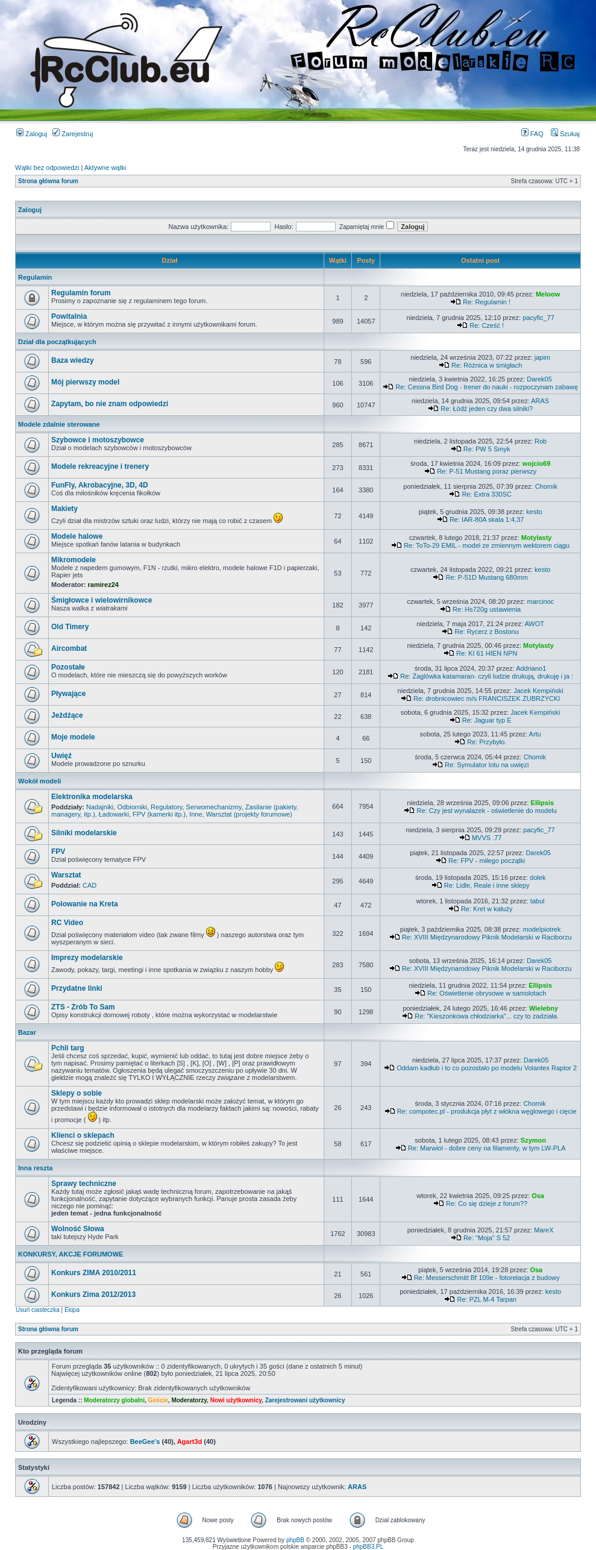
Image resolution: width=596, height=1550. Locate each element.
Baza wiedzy (72, 360)
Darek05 (539, 379)
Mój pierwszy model (85, 382)
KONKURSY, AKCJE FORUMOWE (70, 1254)
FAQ (532, 133)
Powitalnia (69, 316)
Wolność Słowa (77, 1229)
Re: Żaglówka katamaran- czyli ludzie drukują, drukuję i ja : (486, 676)
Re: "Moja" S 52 (486, 1237)
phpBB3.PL (368, 1546)
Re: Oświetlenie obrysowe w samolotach (486, 993)
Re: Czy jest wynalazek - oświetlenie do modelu (487, 810)
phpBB (295, 1540)
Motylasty (536, 537)
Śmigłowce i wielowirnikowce (101, 600)
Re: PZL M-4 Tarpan (486, 1299)
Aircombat (69, 648)
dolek (537, 877)
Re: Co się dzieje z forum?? (486, 1203)
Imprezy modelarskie (87, 957)
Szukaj (565, 133)
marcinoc (540, 601)
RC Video (67, 922)
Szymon (533, 1140)
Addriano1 (531, 668)
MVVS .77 (487, 837)
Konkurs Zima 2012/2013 (93, 1294)
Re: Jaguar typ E (487, 720)
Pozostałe (68, 667)
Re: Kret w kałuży (487, 908)
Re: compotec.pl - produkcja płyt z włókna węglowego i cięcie (487, 1111)
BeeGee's (145, 1441)
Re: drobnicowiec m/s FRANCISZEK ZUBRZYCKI (486, 698)
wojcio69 (536, 463)
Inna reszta (35, 1168)
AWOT (534, 623)
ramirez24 (103, 584)
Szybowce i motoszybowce (97, 440)
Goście (158, 1400)
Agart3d (189, 1441)
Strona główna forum (48, 181)
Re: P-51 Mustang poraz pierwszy (486, 471)
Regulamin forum (81, 293)
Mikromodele (73, 560)
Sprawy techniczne (83, 1183)
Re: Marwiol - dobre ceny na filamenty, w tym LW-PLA (487, 1148)
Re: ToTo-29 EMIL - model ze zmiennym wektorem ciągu (486, 545)
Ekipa (72, 1310)
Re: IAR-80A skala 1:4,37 (487, 519)
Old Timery (70, 627)
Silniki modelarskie (84, 833)
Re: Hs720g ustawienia (487, 609)
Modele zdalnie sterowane (59, 424)
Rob (541, 441)
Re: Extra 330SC (487, 494)
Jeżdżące (67, 715)
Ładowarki (114, 814)
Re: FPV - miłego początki (486, 860)
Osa (538, 1195)
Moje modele (73, 737)
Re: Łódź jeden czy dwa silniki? (487, 408)
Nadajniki (99, 807)
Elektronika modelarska (92, 796)
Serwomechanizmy (214, 807)
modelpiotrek (541, 929)
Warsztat (66, 875)
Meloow (548, 294)
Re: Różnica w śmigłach (486, 365)
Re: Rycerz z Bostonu (486, 631)
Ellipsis (542, 802)
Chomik (546, 486)
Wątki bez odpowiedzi (47, 167)
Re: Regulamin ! (486, 302)
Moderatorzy (189, 1400)
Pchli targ (67, 1048)
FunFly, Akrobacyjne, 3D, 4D (99, 485)
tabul (537, 901)
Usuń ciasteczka (38, 1310)
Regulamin (35, 277)
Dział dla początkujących (57, 341)
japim (542, 357)
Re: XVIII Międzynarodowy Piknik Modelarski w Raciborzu (487, 937)
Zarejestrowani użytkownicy (305, 1400)
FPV (58, 851)
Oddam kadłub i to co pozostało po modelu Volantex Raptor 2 (487, 1068)
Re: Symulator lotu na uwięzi (487, 764)
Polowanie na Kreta (84, 904)
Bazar (27, 1032)
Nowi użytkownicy (236, 1400)
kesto (534, 511)
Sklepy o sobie (76, 1093)
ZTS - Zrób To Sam (83, 1007)
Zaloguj (31, 133)
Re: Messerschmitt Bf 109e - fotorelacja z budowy (487, 1277)
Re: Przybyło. (486, 741)
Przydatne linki (76, 988)
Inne (195, 814)
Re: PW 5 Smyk (486, 449)
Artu (535, 734)
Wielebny (543, 1008)
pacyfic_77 (538, 317)
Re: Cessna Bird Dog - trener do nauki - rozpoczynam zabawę (486, 387)
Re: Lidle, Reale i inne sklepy (487, 885)
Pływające (68, 693)
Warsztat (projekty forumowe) (249, 814)
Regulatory (166, 807)
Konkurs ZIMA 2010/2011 (93, 1273)
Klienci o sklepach (82, 1135)
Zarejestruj (72, 133)
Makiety (64, 508)
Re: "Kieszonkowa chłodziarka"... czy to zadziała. (487, 1016)
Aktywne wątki (105, 167)
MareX (543, 1230)
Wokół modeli (39, 781)
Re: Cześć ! (486, 325)
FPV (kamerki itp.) (159, 814)
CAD (89, 885)
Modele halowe (76, 536)
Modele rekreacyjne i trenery (100, 466)
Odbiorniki (132, 807)
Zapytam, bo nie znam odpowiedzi (109, 404)
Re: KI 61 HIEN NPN (486, 653)
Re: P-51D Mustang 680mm (487, 577)
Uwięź (61, 755)
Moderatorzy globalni (114, 1400)
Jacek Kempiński (538, 690)
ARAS (540, 400)
